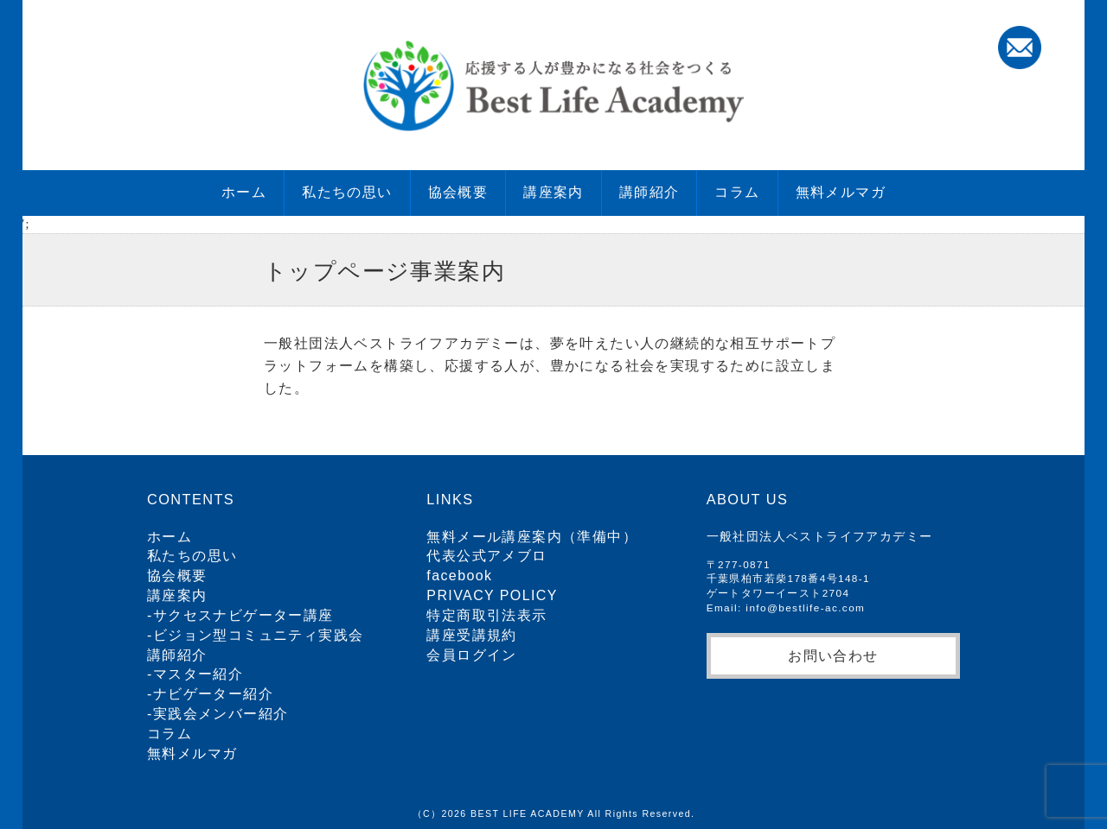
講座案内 (553, 192)
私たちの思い (347, 192)
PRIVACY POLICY (492, 595)
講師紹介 (649, 192)
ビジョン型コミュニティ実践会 (258, 635)
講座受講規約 (471, 635)
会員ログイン (471, 655)
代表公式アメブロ (486, 555)
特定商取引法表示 (486, 615)
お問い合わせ (833, 655)
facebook (459, 575)
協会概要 (458, 192)
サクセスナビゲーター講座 (243, 615)
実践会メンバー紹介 (221, 713)
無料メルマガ (841, 192)
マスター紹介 (198, 674)
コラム (736, 192)
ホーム (243, 192)
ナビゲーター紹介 (213, 694)
